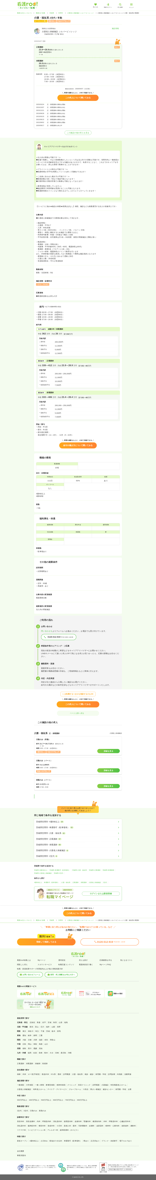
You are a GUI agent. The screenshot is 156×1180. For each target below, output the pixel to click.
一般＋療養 (39, 1085)
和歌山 (52, 1040)
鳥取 (35, 1044)
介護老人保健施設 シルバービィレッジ (80, 13)
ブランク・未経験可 (109, 1141)
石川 (42, 1027)
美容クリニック (84, 1085)
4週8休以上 (38, 882)
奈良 (46, 1040)
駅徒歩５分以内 (56, 1141)
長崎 (40, 1053)
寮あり (86, 1141)
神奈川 (30, 1031)
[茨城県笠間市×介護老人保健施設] (78, 850)
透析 (59, 1074)
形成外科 (51, 1126)
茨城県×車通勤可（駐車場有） (59, 870)
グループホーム (75, 1089)
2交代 (105, 882)
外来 (24, 1074)
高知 (41, 1048)
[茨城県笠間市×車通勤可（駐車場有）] (78, 827)
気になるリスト (126, 960)
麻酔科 (133, 1126)
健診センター (108, 1089)
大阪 (24, 1040)
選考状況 (61, 960)
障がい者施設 (95, 1089)
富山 (37, 1027)
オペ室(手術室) (34, 1074)
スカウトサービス (45, 964)
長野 (59, 1027)
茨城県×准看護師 (108, 870)
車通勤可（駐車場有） (51, 882)
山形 (60, 1022)
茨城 (48, 1031)
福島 (66, 1022)
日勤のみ (33, 1111)
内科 (38, 1121)
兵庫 (35, 1040)
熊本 (46, 1053)
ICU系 (53, 1074)
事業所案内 (21, 1155)
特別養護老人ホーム (118, 1085)
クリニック (71, 1085)
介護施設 (105, 1085)
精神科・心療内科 (112, 1126)
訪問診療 (111, 1074)
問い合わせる (46, 631)
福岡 (29, 1053)
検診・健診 (89, 1074)
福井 (48, 1027)
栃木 (53, 1031)
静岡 (35, 1035)
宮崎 (57, 1053)
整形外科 (42, 1126)
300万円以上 (22, 1100)
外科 (105, 1121)
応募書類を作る (106, 960)
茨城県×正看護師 (95, 870)
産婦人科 (67, 1126)
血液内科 (78, 1121)
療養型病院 (50, 1085)
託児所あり (95, 1141)
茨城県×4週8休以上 (40, 870)
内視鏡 (119, 1074)
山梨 (53, 1027)
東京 (24, 1031)
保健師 (37, 1063)
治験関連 (127, 1074)
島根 (41, 1044)
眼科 (74, 1126)
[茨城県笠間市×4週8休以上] (78, 822)
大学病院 (29, 1085)
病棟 (19, 1074)
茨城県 (51, 13)
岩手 (44, 1022)
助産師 (45, 1063)
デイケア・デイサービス (57, 1089)
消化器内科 (57, 1121)
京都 (30, 1040)
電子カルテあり (125, 1141)
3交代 (26, 1111)
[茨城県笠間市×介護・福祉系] (78, 833)
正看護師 (76, 882)
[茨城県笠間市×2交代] (78, 856)
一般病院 (20, 1085)
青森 (38, 1022)
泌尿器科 (99, 1126)
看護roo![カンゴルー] (24, 13)
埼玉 (37, 1031)
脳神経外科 (32, 1126)
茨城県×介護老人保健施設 (43, 873)
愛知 (24, 1035)
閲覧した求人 (22, 964)
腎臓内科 (87, 1121)
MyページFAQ (105, 964)
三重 (41, 1035)
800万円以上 (82, 1100)
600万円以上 (58, 1100)
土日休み (44, 1141)
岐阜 (30, 1035)
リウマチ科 (21, 1130)
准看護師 (84, 882)
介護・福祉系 (65, 882)
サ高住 (85, 1089)
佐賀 (35, 1053)
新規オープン (22, 1141)
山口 (46, 1044)
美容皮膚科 (30, 1121)
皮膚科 (91, 1126)
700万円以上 (70, 1100)
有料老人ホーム (39, 1089)
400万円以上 (34, 1100)
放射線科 (125, 1126)
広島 (24, 1044)
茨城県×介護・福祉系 (79, 870)
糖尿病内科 (97, 1121)
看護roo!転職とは (24, 960)
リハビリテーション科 (36, 1130)
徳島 (24, 1048)
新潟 (31, 1027)
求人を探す (83, 960)
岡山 (30, 1044)
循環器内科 (68, 1121)
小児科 (59, 1126)
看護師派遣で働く (86, 964)
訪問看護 (66, 1074)
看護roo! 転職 (40, 13)
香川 (30, 1048)
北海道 (32, 1022)
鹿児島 (63, 1053)
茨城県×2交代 (58, 873)
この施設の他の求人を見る (78, 133)
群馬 (59, 1031)
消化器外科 (21, 1126)
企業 (130, 1089)
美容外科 (20, 1121)
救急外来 (45, 1074)
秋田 (55, 1022)
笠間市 (60, 13)
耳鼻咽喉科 (82, 1126)
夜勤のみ (42, 1111)
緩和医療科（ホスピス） (69, 1130)
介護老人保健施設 (95, 882)
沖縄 (70, 1053)
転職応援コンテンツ (66, 964)
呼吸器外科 (113, 1121)
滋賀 (41, 1040)
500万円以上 (46, 1100)
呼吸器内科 (46, 1121)
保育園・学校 (100, 1074)
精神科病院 (61, 1085)
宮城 (49, 1022)
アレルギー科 (52, 1130)
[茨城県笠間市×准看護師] (78, 845)
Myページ (41, 960)
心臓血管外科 (125, 1121)
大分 (51, 1053)
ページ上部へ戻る (78, 713)
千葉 (42, 1031)
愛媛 (35, 1048)
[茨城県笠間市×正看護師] (78, 839)
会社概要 (20, 1151)
